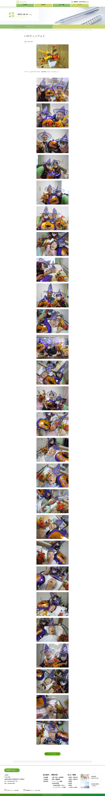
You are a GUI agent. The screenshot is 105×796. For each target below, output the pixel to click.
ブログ (22, 26)
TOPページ (10, 770)
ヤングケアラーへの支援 (59, 787)
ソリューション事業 (57, 781)
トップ (16, 26)
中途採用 (46, 779)
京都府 (70, 785)
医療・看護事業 (56, 779)
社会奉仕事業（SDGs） (59, 785)
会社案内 (46, 775)
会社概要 (46, 777)
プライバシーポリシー (19, 794)
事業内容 (54, 775)
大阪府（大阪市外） (73, 779)
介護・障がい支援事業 (57, 777)
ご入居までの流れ (72, 787)
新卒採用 (46, 781)
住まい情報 (72, 775)
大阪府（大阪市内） (73, 777)
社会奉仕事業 (55, 783)
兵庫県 (70, 781)
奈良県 (70, 783)
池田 (25, 41)
